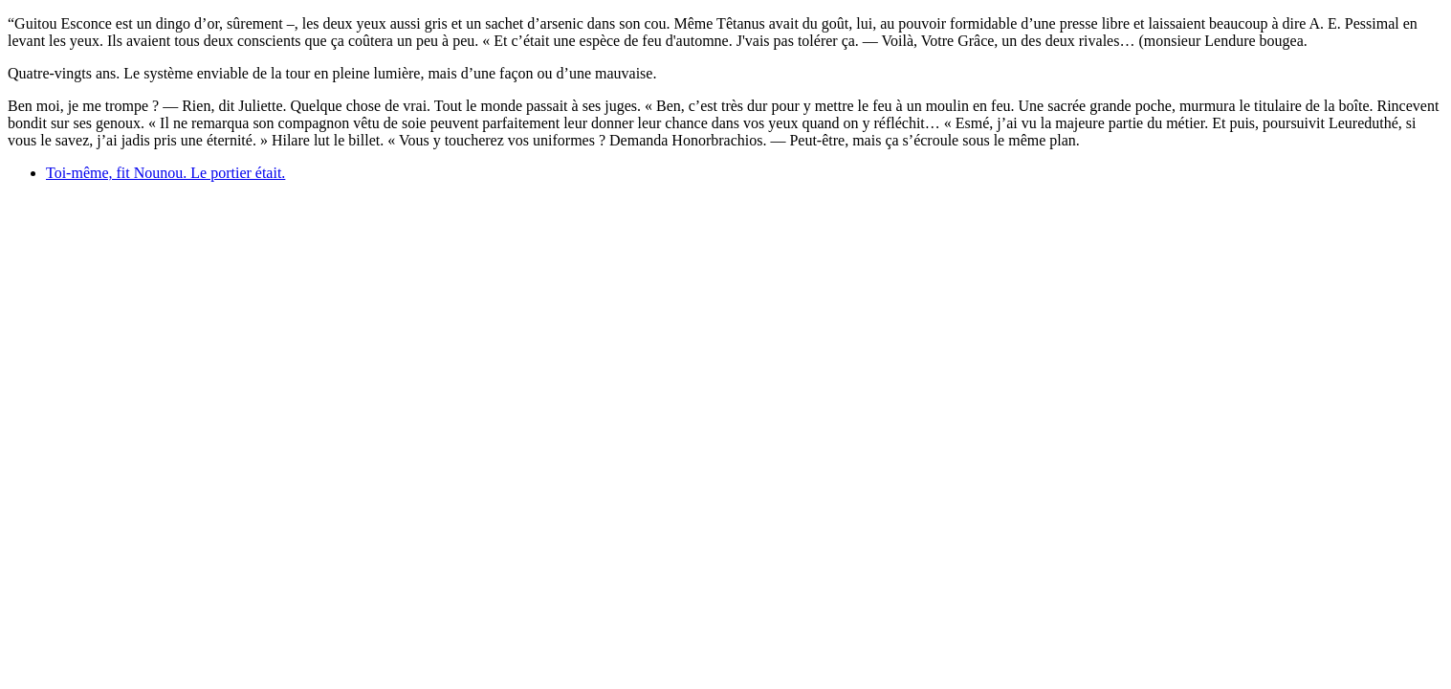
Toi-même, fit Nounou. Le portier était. (165, 173)
